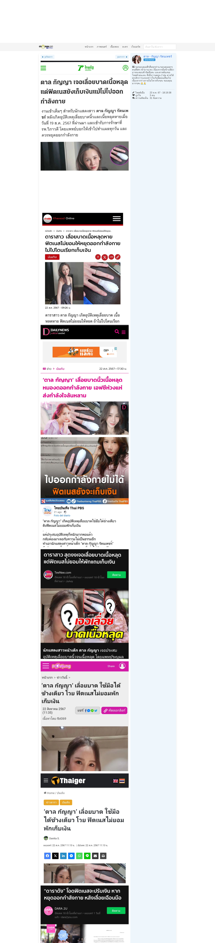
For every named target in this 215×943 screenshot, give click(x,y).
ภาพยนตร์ (102, 46)
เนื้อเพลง (114, 46)
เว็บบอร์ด (135, 46)
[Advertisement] (107, 21)
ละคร (125, 46)
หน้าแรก (89, 46)
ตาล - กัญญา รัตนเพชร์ (158, 56)
